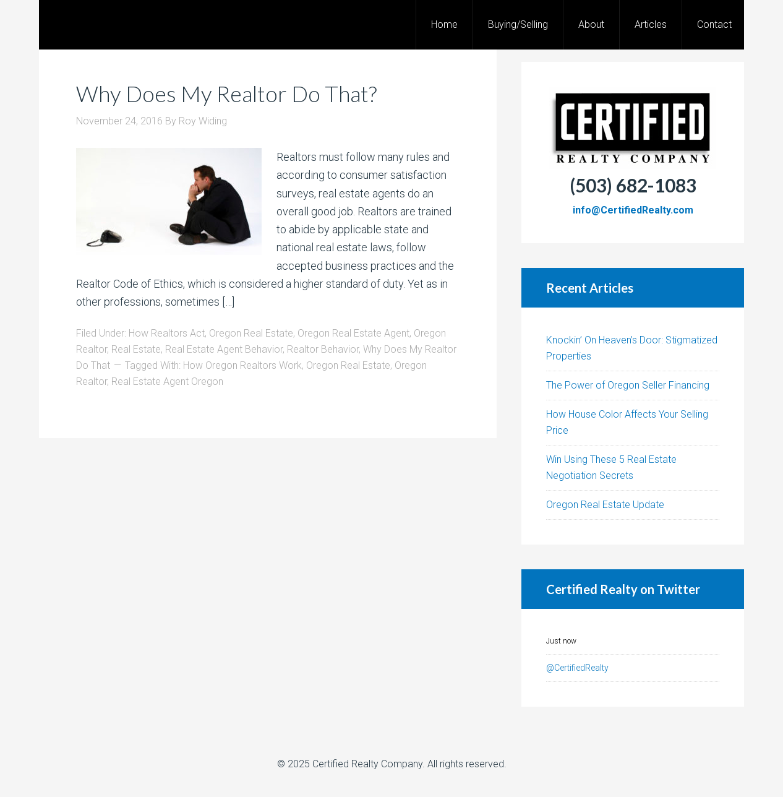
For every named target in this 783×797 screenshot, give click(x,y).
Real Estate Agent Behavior (224, 349)
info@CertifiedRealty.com (633, 210)
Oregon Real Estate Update (605, 505)
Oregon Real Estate (251, 333)
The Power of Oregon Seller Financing (627, 385)
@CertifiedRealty (577, 668)
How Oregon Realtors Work (242, 365)
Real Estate (136, 349)
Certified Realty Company (367, 764)
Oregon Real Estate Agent (353, 333)
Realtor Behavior (323, 349)
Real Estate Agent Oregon (167, 381)
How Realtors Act (167, 333)
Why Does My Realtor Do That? (226, 93)
